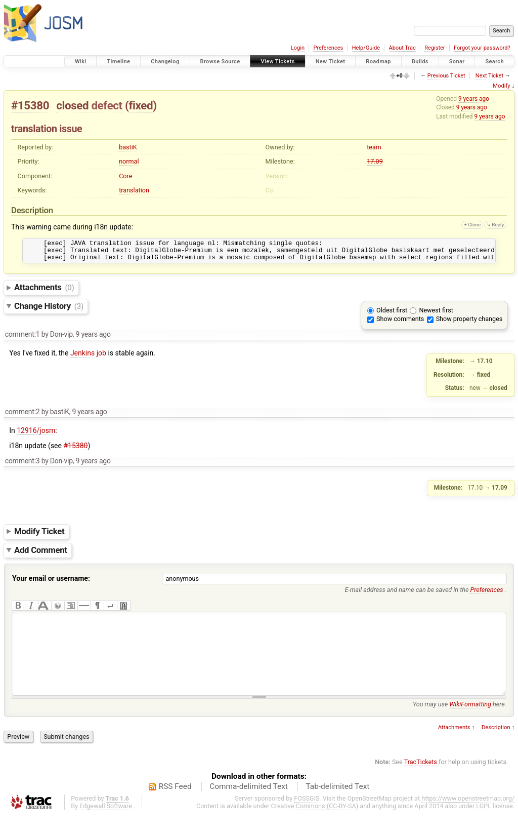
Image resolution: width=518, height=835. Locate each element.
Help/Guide (366, 48)
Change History (48, 310)
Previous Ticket (446, 75)
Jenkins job (88, 357)
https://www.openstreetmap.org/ (467, 818)
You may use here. (459, 724)
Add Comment (40, 554)
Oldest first (391, 315)
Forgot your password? (482, 48)
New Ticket (331, 61)
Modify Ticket (39, 536)
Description (496, 747)
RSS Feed (175, 806)
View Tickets (277, 61)
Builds (420, 61)
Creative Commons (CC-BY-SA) (315, 825)
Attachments (44, 292)
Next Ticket (489, 75)
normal (129, 161)
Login (298, 48)
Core (125, 176)
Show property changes (469, 323)
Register (434, 48)
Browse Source (220, 61)
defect (106, 105)
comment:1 (22, 339)
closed (72, 105)
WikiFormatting (470, 724)
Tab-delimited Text (337, 806)
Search (494, 61)
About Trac (402, 48)
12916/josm (36, 435)
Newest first (436, 315)
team (374, 147)
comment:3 (22, 465)
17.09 (375, 161)
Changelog (165, 61)
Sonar (457, 61)
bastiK (128, 147)
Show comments (400, 323)
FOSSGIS (306, 818)
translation (134, 190)
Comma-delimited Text (248, 806)
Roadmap (378, 61)
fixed (140, 105)
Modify (501, 86)
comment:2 (22, 416)
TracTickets (420, 781)
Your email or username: (51, 583)
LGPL (483, 825)
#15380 (30, 105)
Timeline (118, 61)
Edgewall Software (105, 825)
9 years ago (473, 98)
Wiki (81, 61)
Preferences (328, 48)
